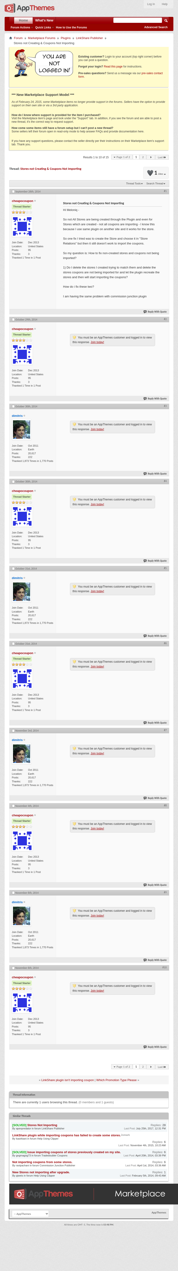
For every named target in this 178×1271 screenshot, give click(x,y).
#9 (165, 892)
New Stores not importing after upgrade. (41, 1172)
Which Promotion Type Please (116, 1080)
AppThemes (159, 1212)
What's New (44, 20)
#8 (165, 805)
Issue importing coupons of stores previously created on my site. (74, 1152)
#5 (165, 568)
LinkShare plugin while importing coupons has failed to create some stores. (66, 1135)
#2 (165, 319)
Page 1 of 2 (123, 157)
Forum (18, 38)
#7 (165, 730)
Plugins (66, 38)
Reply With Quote (155, 311)
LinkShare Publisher (89, 38)
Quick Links (43, 27)
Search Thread (154, 183)
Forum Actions (20, 27)
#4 (165, 481)
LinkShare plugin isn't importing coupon (67, 1080)
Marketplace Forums (41, 38)
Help (165, 4)
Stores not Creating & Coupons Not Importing (50, 169)
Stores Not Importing (42, 1125)
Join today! (97, 342)
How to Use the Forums (71, 27)
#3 (165, 406)
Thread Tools (133, 183)
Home (23, 20)
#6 (165, 643)
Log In (151, 4)
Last (162, 157)
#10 (164, 967)
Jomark (125, 1135)
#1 (165, 191)
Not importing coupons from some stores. (42, 1162)
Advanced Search (156, 27)
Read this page (113, 66)
